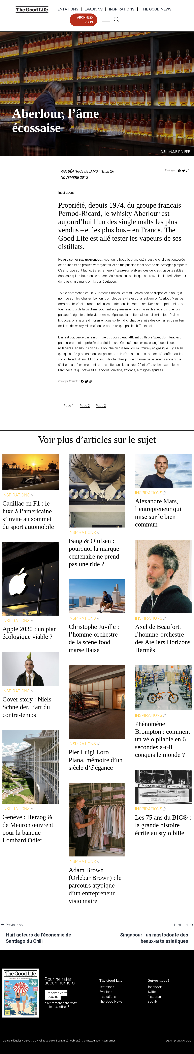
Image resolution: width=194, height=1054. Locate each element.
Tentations (66, 9)
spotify (153, 1001)
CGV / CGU (30, 1040)
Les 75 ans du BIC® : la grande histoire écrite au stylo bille (163, 825)
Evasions (93, 9)
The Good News (156, 9)
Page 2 (85, 406)
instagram (155, 997)
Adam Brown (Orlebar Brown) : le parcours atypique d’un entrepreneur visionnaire (95, 885)
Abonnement (109, 1040)
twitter (152, 992)
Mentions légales (12, 1040)
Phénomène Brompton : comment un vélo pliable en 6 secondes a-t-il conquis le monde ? (162, 739)
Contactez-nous (91, 1040)
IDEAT (168, 1040)
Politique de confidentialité (53, 1040)
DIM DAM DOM (183, 1040)
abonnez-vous (85, 20)
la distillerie (90, 309)
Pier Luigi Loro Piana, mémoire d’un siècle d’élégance (95, 759)
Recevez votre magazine (56, 995)
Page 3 (101, 406)
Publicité (75, 1040)
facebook (155, 987)
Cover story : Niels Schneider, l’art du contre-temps (26, 707)
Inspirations (121, 9)
